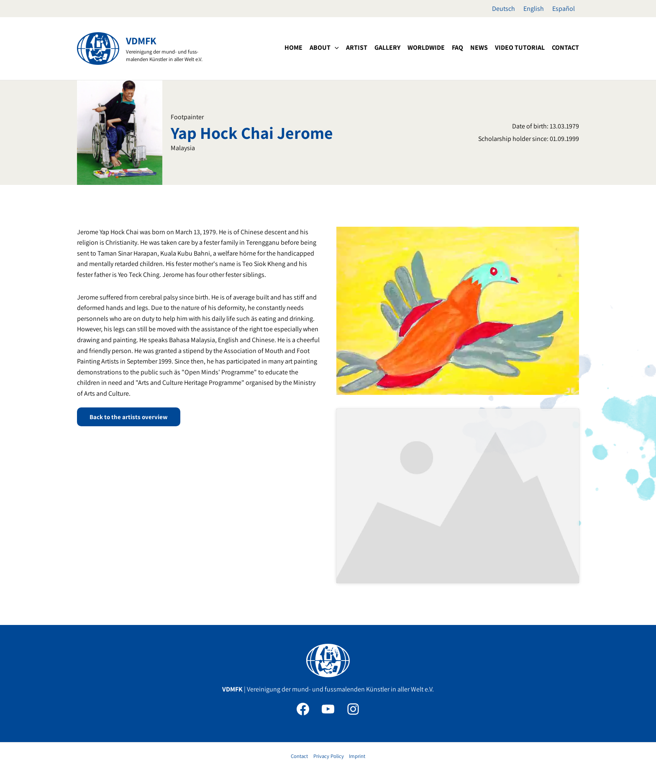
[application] (335, 47)
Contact (299, 718)
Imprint (357, 718)
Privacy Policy (328, 718)
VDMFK (141, 40)
